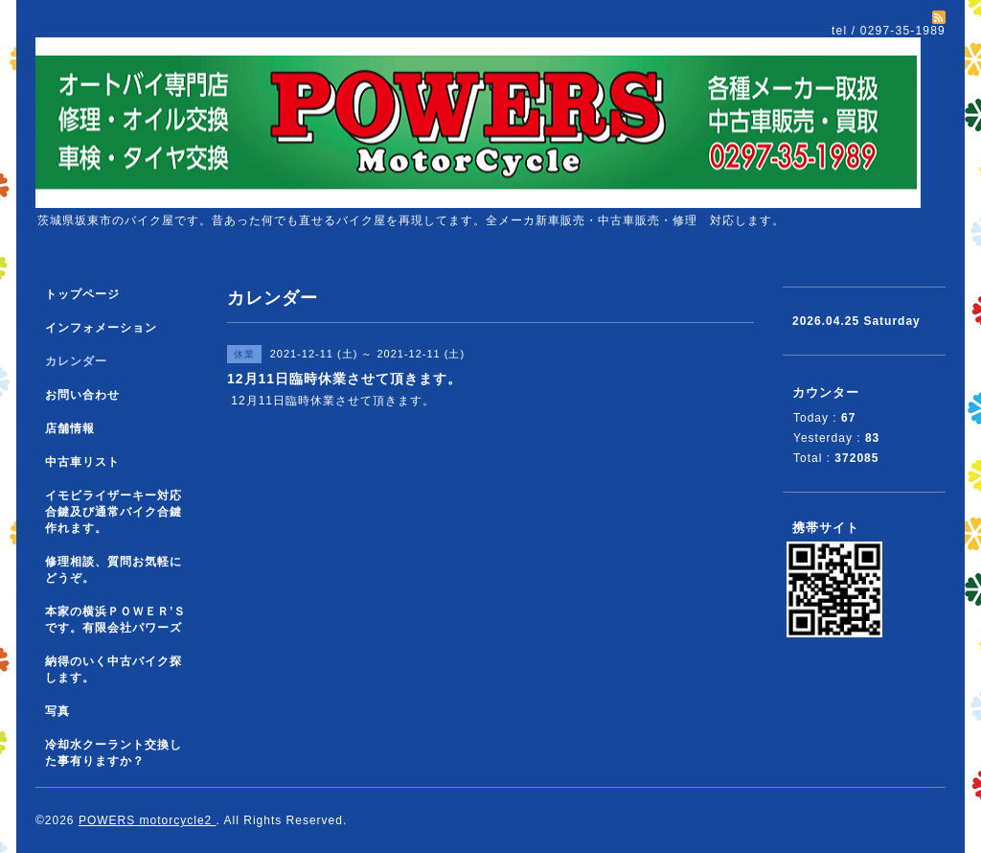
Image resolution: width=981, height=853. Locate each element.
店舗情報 (70, 428)
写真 (57, 711)
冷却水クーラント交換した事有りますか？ (113, 753)
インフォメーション (101, 327)
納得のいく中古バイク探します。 (113, 669)
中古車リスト (82, 462)
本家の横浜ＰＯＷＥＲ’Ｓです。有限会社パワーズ (115, 619)
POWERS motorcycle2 (148, 820)
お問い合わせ (82, 395)
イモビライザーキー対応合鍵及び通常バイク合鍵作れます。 (113, 512)
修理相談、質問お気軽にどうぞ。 (113, 570)
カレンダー (76, 361)
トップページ (82, 294)
